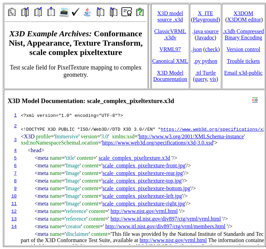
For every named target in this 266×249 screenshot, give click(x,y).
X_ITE (205, 13)
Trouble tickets (243, 61)
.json (196, 49)
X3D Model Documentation (170, 76)
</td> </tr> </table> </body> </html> (134, 168)
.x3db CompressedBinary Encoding (243, 34)
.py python (205, 61)
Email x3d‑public (243, 73)
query (201, 79)
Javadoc (206, 37)
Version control (243, 49)
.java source (205, 31)
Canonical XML (170, 61)
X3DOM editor (244, 19)
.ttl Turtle (205, 73)
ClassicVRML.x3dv (170, 34)
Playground (205, 19)
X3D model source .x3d (170, 16)
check (211, 49)
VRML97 (170, 49)
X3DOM (243, 13)
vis (213, 79)
